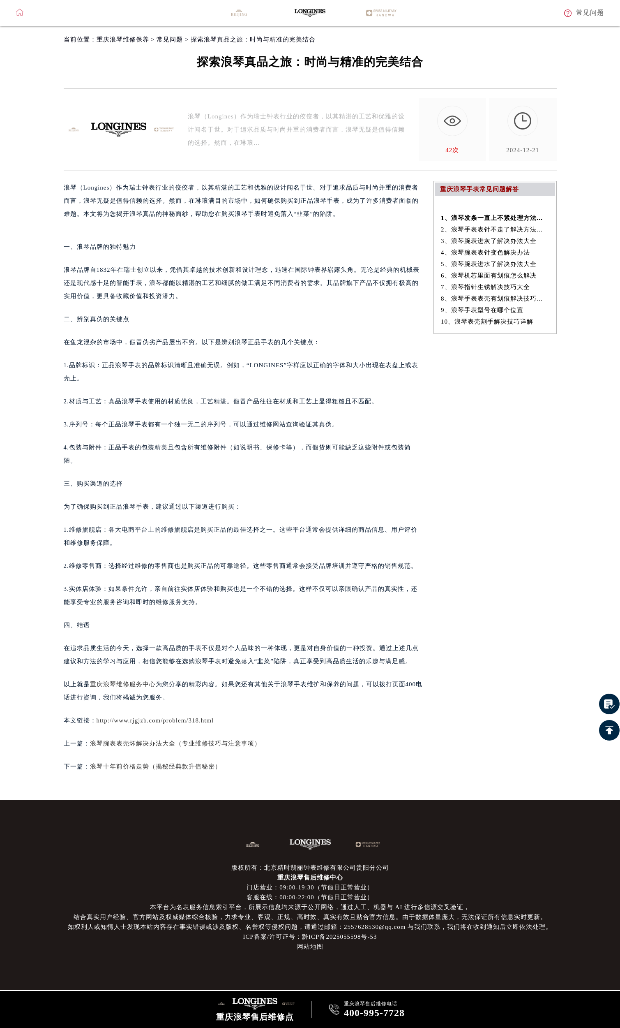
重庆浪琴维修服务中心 (123, 684)
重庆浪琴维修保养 (123, 39)
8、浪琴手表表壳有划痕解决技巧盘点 (495, 298)
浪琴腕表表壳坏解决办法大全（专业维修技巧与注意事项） (175, 743)
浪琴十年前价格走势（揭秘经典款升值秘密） (155, 766)
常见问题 (170, 39)
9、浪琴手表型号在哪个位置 (482, 310)
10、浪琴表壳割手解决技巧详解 (487, 321)
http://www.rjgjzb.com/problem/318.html (155, 720)
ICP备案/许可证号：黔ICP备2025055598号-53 (310, 936)
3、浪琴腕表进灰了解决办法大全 (489, 241)
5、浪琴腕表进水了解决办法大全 (489, 264)
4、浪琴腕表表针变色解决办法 (485, 252)
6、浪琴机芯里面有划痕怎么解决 (489, 275)
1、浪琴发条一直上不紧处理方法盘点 (495, 218)
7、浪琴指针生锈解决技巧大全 (485, 287)
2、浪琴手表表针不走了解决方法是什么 (495, 229)
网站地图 (310, 946)
